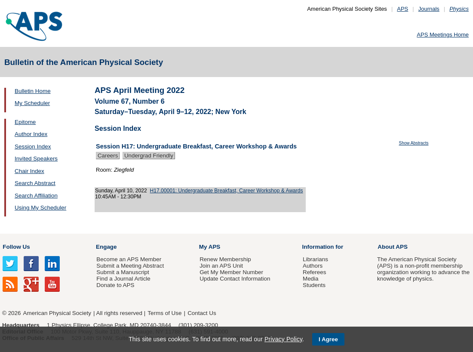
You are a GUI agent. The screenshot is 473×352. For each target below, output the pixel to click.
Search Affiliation (36, 195)
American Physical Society (57, 313)
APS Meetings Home (443, 34)
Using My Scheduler (40, 207)
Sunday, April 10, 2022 (121, 191)
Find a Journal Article (123, 278)
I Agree (328, 339)
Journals (428, 9)
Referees (314, 272)
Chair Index (29, 171)
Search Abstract (35, 183)
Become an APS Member (128, 259)
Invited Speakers (36, 158)
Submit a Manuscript (122, 272)
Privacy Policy (283, 339)
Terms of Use (164, 313)
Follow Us (16, 247)
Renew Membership (225, 259)
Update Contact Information (235, 278)
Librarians (315, 259)
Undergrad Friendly (148, 155)
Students (314, 285)
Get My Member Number (231, 272)
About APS (393, 247)
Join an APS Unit (221, 265)
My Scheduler (32, 103)
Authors (312, 265)
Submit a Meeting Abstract (130, 265)
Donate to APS (115, 285)
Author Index (31, 134)
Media (311, 278)
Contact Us (201, 313)
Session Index (33, 146)
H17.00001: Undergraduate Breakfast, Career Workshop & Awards (226, 191)
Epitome (25, 122)
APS (402, 9)
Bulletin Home (33, 91)
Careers (108, 155)
